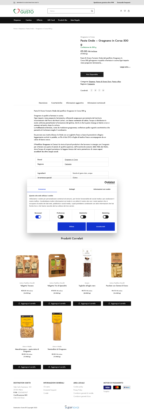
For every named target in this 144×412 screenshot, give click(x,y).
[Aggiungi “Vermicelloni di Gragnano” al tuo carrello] (57, 367)
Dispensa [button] (17, 20)
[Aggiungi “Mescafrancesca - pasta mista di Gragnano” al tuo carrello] (27, 367)
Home (15, 29)
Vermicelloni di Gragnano (57, 349)
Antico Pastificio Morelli (27, 283)
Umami (87, 283)
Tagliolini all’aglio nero (87, 286)
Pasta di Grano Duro (103, 81)
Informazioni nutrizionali (96, 103)
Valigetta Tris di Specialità (57, 286)
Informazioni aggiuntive (75, 103)
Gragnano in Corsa (87, 37)
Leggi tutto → (125, 67)
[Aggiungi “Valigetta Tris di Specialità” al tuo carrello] (57, 303)
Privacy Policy (78, 390)
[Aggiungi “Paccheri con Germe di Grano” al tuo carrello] (117, 303)
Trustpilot (106, 391)
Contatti (46, 393)
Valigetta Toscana (27, 286)
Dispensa (22, 29)
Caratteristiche (56, 103)
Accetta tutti (100, 226)
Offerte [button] (39, 20)
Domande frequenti (123, 2)
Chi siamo (47, 387)
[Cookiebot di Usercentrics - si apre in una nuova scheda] (106, 182)
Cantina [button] (29, 20)
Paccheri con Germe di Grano (117, 286)
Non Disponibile (92, 74)
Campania (91, 84)
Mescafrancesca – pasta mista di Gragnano (27, 350)
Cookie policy (78, 387)
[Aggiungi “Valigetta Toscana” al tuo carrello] (27, 303)
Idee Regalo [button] (75, 20)
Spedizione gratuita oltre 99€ (104, 2)
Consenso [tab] (42, 189)
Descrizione (43, 103)
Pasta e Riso (116, 81)
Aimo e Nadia (27, 346)
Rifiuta (71, 226)
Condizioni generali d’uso (82, 396)
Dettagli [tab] (72, 189)
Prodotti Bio (62, 20)
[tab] (43, 103)
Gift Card (51, 20)
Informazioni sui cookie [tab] (102, 189)
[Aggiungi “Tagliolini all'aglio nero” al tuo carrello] (87, 303)
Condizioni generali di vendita (83, 393)
